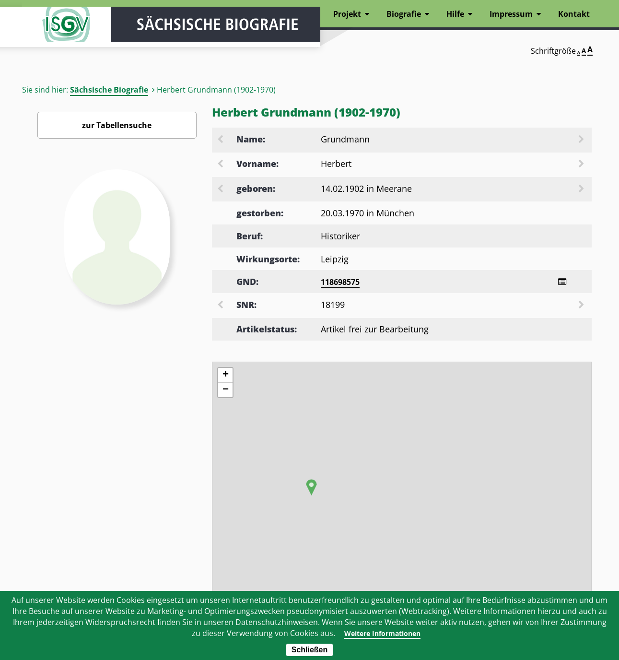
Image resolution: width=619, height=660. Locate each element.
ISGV (51, 34)
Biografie (403, 14)
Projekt (347, 14)
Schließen (310, 650)
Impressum (511, 14)
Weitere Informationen (382, 633)
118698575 (340, 282)
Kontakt (574, 14)
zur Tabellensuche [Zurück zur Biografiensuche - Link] (117, 125)
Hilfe (455, 14)
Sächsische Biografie (109, 89)
